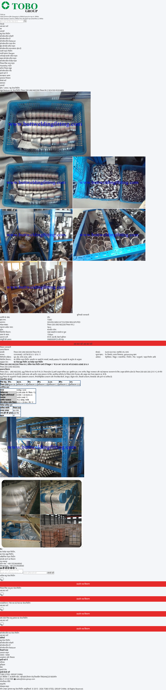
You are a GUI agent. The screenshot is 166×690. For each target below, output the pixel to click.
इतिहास (2, 665)
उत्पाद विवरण (4, 350)
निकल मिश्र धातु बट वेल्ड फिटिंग (10, 588)
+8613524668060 (15, 564)
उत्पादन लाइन (4, 653)
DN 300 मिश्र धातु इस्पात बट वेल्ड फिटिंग (14, 618)
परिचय (2, 662)
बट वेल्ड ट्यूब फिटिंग (6, 554)
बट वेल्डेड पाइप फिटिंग (7, 552)
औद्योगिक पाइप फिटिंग (7, 557)
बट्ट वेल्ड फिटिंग (5, 640)
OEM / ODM (5, 655)
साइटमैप (3, 684)
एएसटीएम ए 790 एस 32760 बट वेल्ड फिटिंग (15, 603)
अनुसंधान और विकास (7, 657)
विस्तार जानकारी (5, 347)
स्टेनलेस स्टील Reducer (8, 648)
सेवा (1, 667)
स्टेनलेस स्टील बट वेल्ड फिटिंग (9, 633)
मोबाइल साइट (4, 686)
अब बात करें (4, 26)
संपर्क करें (51, 573)
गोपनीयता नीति (5, 681)
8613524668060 (17, 566)
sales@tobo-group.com (25, 679)
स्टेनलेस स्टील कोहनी (6, 643)
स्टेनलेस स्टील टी (5, 645)
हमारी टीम (3, 670)
